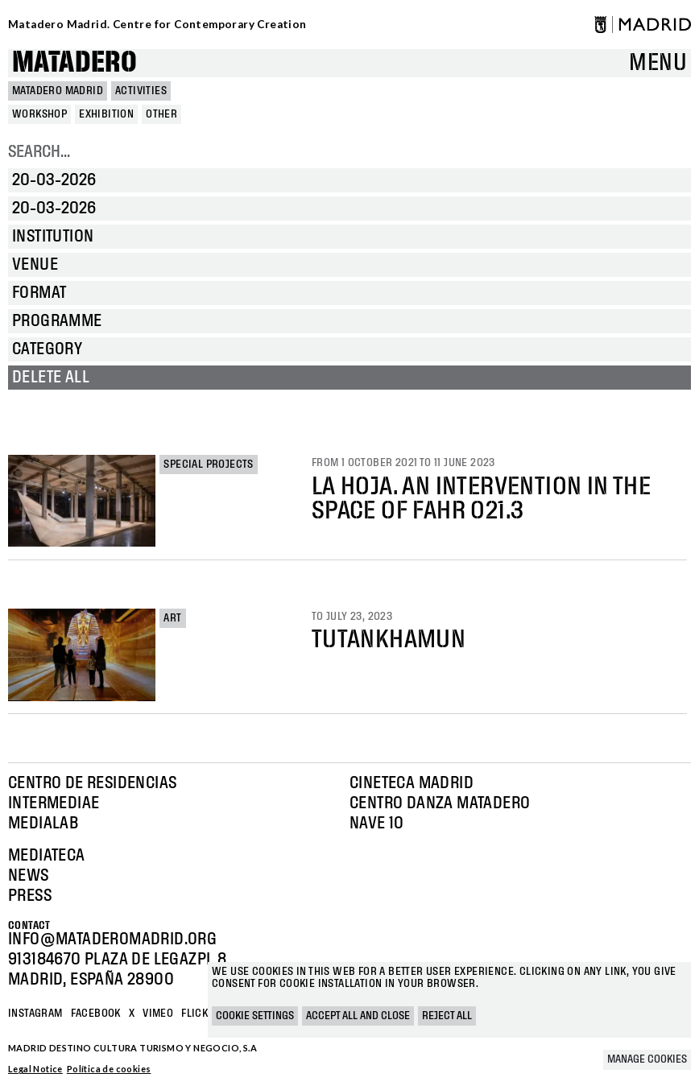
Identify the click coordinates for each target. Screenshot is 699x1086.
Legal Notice (35, 1068)
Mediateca (46, 856)
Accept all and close (358, 1016)
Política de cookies (109, 1068)
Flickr (197, 1013)
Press (30, 896)
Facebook (96, 1013)
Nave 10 (377, 824)
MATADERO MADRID (57, 91)
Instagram (35, 1013)
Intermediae (53, 803)
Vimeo (158, 1013)
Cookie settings (255, 1016)
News (28, 876)
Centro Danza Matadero (440, 803)
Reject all (447, 1016)
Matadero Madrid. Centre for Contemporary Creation (157, 24)
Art (172, 618)
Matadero (74, 63)
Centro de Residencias (92, 783)
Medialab (43, 824)
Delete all (50, 378)
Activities (141, 91)
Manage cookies (647, 1059)
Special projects (208, 464)
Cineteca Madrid (412, 783)
